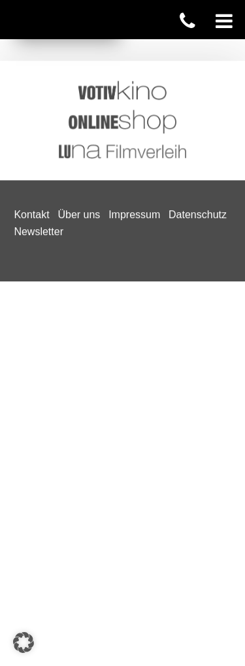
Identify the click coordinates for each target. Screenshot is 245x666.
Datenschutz (198, 45)
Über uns (78, 45)
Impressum (134, 45)
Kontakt (31, 45)
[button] (23, 642)
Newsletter (38, 61)
